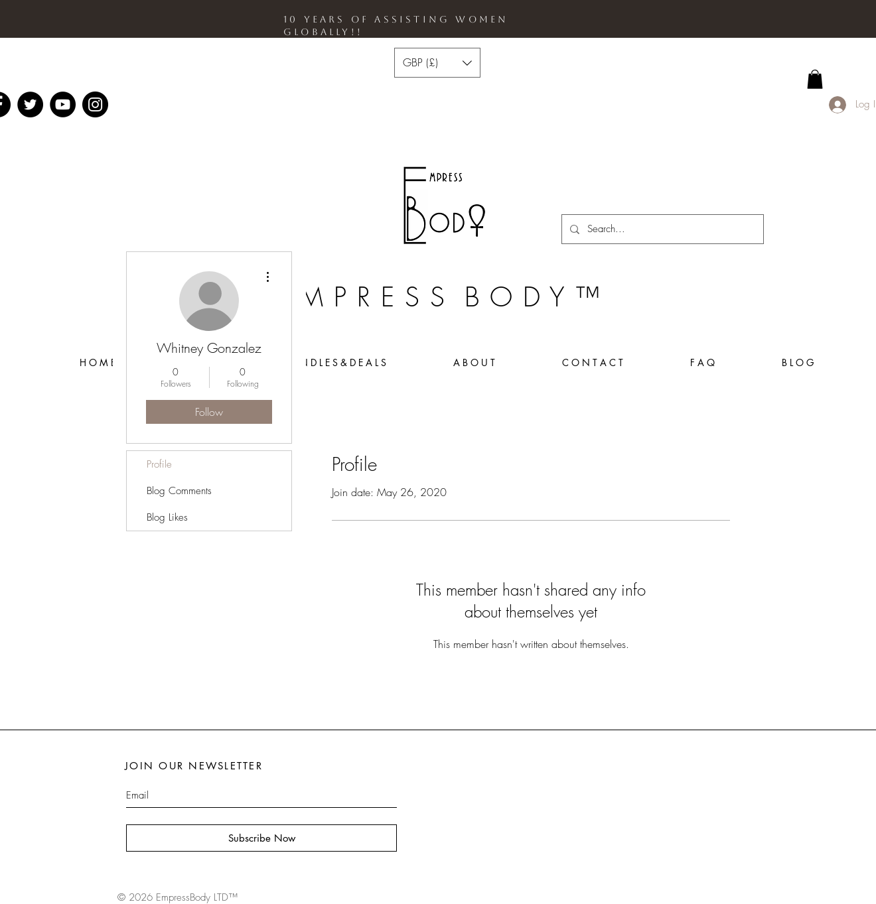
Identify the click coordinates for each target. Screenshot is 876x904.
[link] (815, 79)
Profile (159, 464)
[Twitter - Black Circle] (30, 104)
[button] (437, 63)
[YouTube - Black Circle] (63, 104)
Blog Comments (179, 490)
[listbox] (437, 63)
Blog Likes (167, 517)
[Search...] (661, 229)
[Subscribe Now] (261, 838)
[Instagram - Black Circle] (95, 104)
